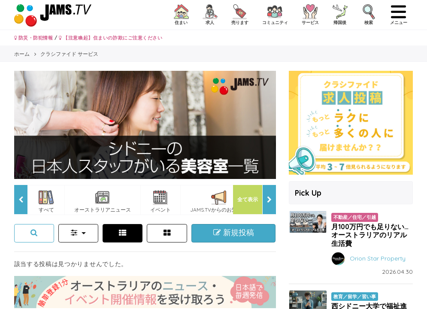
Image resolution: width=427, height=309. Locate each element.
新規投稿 (233, 232)
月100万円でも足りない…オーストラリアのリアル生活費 (370, 234)
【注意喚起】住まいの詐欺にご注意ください (110, 38)
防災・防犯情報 (33, 38)
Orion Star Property (378, 258)
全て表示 (247, 199)
